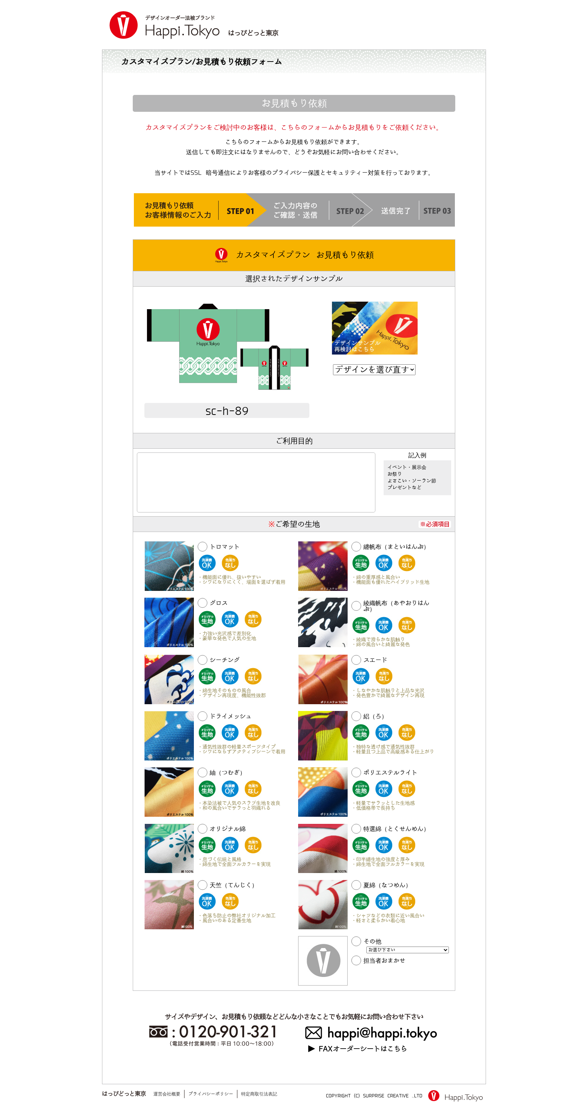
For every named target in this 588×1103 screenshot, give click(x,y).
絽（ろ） (375, 716)
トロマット (225, 547)
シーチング (225, 660)
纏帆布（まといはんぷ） (396, 547)
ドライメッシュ (231, 716)
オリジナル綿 (228, 829)
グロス (219, 603)
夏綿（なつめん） (387, 885)
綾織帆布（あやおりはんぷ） (396, 606)
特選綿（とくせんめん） (396, 829)
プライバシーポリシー (210, 1094)
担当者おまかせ (384, 960)
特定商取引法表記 (259, 1094)
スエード (375, 660)
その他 (372, 941)
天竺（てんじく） (234, 885)
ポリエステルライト (390, 772)
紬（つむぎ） (228, 772)
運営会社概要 (166, 1094)
